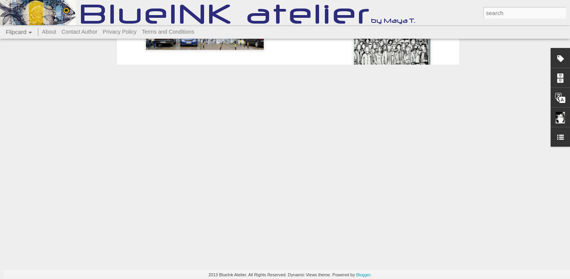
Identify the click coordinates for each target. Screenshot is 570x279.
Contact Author (80, 32)
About (49, 32)
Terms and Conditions (168, 32)
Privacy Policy (119, 32)
